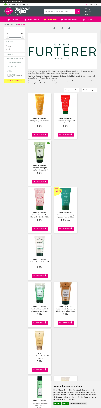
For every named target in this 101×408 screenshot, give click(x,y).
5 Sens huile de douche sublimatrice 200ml (62, 254)
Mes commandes (57, 330)
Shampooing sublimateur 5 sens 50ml (38, 120)
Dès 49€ (38, 292)
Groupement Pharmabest (12, 328)
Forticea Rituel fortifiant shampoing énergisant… (38, 210)
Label (9, 71)
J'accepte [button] (57, 403)
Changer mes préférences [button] (78, 403)
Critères (10, 42)
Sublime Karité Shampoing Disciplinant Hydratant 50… (62, 210)
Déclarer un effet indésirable (37, 341)
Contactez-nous (10, 332)
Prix (8, 29)
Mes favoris (55, 334)
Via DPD (62, 291)
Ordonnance (32, 339)
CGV (29, 343)
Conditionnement (14, 63)
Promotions (50, 20)
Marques (87, 20)
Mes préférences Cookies (36, 353)
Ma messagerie (56, 337)
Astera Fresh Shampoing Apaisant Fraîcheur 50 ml (62, 165)
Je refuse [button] (65, 403)
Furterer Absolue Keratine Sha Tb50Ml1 (86, 210)
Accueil (6, 25)
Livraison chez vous (82, 328)
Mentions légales (33, 346)
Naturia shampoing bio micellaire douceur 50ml (86, 120)
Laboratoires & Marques (35, 328)
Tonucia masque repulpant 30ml (62, 120)
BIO (8, 50)
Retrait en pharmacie (82, 325)
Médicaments (13, 20)
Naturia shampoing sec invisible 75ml (38, 254)
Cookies (30, 350)
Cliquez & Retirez (14, 291)
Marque (13, 25)
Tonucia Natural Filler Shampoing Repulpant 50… (38, 165)
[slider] (7, 37)
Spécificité (11, 67)
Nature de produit (15, 59)
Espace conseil (33, 334)
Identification (56, 325)
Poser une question (10, 330)
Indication (14, 77)
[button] (71, 90)
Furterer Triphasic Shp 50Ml (86, 165)
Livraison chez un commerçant (85, 330)
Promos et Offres (14, 81)
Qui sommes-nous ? (11, 325)
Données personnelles (35, 348)
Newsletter (31, 337)
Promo (9, 47)
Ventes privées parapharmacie (37, 332)
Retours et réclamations (12, 334)
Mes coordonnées (57, 328)
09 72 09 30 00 (86, 291)
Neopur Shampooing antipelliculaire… (86, 254)
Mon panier (55, 332)
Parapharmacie (32, 20)
